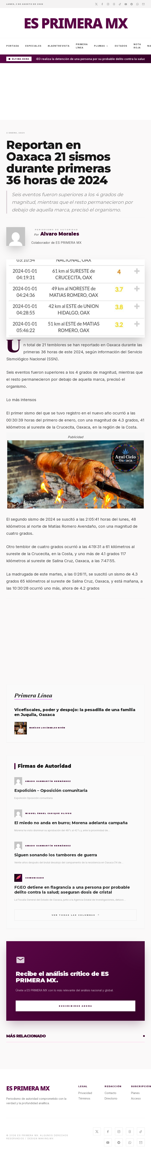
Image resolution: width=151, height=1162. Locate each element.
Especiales (33, 45)
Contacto (110, 1093)
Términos (84, 1098)
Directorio (111, 1098)
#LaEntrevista (59, 45)
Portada (12, 45)
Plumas (101, 46)
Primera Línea (82, 46)
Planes (135, 1093)
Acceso (136, 1098)
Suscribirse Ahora (75, 1006)
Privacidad (85, 1093)
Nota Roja (137, 46)
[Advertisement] (75, 92)
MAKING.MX (45, 1138)
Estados (121, 45)
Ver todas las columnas (75, 915)
